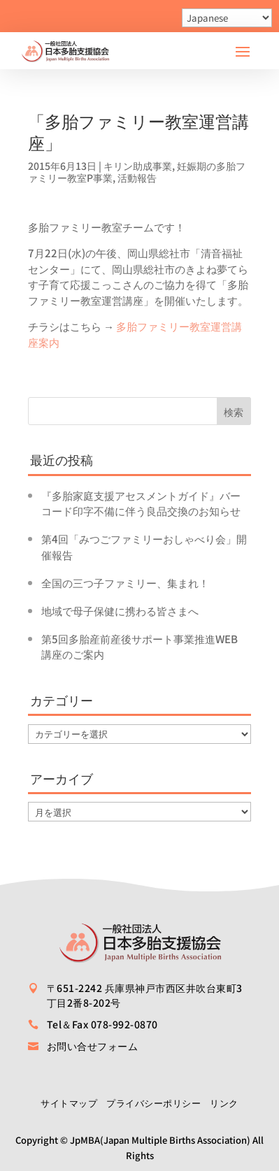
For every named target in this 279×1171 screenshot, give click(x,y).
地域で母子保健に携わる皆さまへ (120, 610)
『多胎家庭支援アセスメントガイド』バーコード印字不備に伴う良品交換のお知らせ (141, 503)
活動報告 (137, 178)
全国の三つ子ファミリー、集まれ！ (125, 582)
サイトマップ (69, 1102)
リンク (224, 1102)
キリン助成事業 (137, 166)
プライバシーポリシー (153, 1102)
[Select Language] (227, 17)
